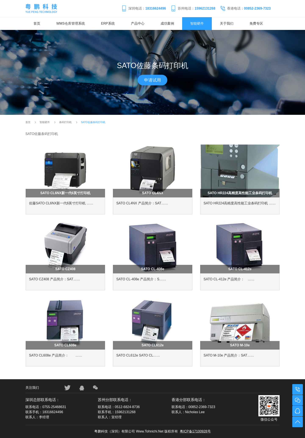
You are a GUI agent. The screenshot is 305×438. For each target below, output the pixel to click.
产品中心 (137, 23)
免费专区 (256, 23)
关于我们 (226, 23)
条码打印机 (65, 122)
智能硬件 (197, 23)
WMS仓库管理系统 (70, 23)
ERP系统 (108, 23)
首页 (36, 23)
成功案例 (167, 23)
